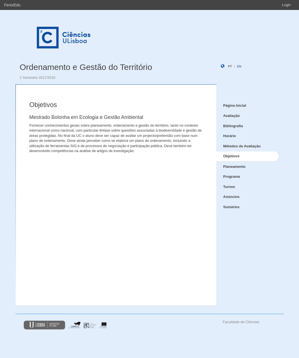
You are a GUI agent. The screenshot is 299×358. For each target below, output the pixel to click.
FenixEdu (12, 5)
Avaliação (231, 116)
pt (230, 66)
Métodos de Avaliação (242, 146)
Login (286, 5)
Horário (229, 136)
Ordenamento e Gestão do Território (86, 67)
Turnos (229, 187)
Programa (231, 176)
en (239, 66)
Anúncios (231, 197)
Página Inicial (234, 105)
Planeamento (234, 166)
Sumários (231, 207)
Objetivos (231, 156)
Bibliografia (233, 126)
